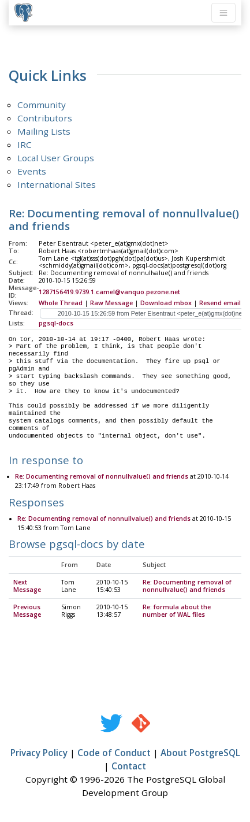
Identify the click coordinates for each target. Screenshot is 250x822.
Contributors (44, 118)
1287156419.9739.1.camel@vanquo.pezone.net (109, 292)
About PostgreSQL (200, 753)
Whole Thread (61, 303)
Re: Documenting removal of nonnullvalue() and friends (101, 477)
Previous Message (27, 611)
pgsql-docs (56, 323)
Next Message (27, 586)
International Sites (56, 184)
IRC (24, 144)
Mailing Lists (43, 131)
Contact (128, 766)
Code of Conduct (114, 753)
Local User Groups (55, 158)
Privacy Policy (39, 753)
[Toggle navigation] (223, 13)
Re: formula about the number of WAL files (177, 611)
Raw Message (111, 303)
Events (31, 171)
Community (41, 104)
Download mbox (166, 303)
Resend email (220, 303)
